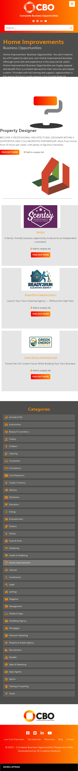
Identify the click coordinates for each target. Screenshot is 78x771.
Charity (10, 439)
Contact (70, 739)
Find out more (10, 152)
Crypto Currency (15, 482)
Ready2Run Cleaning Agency (40, 294)
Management (13, 606)
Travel (10, 693)
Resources (49, 739)
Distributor (12, 497)
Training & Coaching (16, 686)
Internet (11, 570)
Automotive (13, 424)
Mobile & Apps (14, 613)
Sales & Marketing (15, 664)
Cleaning (11, 453)
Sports (10, 679)
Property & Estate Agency (19, 642)
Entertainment (14, 519)
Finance (11, 526)
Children (11, 446)
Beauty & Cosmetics (17, 432)
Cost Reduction (14, 475)
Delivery (11, 490)
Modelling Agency (16, 621)
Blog (60, 739)
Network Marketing (16, 635)
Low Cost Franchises (14, 739)
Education (12, 504)
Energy (10, 512)
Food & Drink (13, 541)
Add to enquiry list (34, 152)
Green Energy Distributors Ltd (40, 357)
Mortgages (12, 628)
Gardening (12, 548)
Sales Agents (13, 672)
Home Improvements (17, 562)
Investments (13, 577)
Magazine (11, 599)
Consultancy (13, 468)
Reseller (11, 657)
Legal (9, 584)
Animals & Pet (13, 417)
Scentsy (40, 232)
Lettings (11, 592)
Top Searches (34, 739)
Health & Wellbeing (16, 555)
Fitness (10, 533)
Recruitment (13, 650)
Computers (12, 461)
